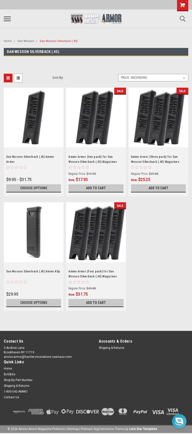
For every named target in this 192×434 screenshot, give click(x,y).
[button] (179, 421)
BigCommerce (104, 429)
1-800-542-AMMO (16, 391)
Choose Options (33, 188)
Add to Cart (96, 188)
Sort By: (58, 77)
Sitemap (72, 429)
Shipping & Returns (111, 348)
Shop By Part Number (18, 380)
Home (8, 41)
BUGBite (9, 374)
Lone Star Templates (143, 429)
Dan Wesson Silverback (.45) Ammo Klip (33, 271)
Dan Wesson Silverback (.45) (59, 41)
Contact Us (11, 397)
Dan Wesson (26, 41)
